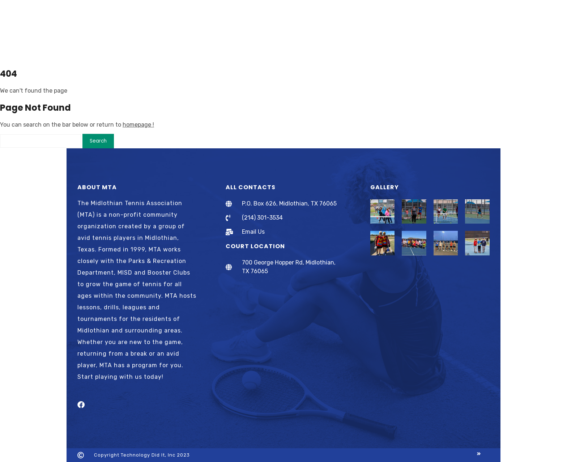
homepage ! (138, 124)
